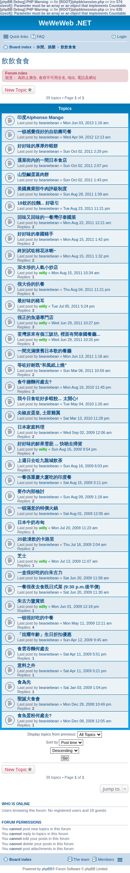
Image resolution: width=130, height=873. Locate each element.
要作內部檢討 (30, 491)
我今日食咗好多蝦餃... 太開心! (47, 398)
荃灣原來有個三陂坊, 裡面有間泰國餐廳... (58, 334)
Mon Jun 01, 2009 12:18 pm (75, 606)
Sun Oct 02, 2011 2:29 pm (85, 151)
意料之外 (26, 665)
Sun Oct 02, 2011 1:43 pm (85, 180)
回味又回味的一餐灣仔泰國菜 (46, 217)
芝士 (21, 555)
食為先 (24, 682)
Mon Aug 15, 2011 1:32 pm (86, 256)
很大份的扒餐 (30, 284)
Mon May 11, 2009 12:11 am (87, 623)
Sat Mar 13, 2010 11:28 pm (86, 418)
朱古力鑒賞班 (30, 601)
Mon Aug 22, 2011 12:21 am (87, 223)
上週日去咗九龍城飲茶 (39, 460)
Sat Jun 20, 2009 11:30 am (86, 592)
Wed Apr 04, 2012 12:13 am (87, 137)
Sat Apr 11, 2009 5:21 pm (84, 671)
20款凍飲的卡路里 (35, 539)
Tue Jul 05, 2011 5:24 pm (72, 306)
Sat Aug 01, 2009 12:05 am (86, 513)
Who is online (16, 804)
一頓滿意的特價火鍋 (37, 508)
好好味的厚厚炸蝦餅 (37, 146)
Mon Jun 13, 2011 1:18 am (86, 356)
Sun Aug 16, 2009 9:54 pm (73, 449)
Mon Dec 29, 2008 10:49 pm (87, 704)
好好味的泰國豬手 (35, 234)
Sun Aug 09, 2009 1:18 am (85, 497)
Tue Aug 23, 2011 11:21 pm (86, 208)
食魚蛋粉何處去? (34, 715)
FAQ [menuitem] (40, 36)
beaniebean (49, 123)
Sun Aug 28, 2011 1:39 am (85, 194)
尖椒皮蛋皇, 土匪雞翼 (38, 412)
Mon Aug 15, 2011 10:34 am (75, 273)
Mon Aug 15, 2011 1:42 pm (86, 239)
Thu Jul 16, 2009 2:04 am (84, 544)
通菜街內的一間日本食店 (42, 160)
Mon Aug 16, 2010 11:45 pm (87, 387)
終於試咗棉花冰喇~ (36, 250)
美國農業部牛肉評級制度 (42, 188)
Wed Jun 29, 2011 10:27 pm (75, 323)
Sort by (65, 742)
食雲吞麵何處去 (33, 648)
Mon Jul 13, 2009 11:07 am (74, 561)
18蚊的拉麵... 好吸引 (38, 203)
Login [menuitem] (122, 36)
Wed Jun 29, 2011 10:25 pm (75, 340)
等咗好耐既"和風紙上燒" (42, 365)
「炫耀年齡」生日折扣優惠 (44, 634)
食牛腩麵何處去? (34, 381)
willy (43, 273)
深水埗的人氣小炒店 (37, 267)
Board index (20, 859)
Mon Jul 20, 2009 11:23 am (74, 528)
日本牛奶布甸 (30, 522)
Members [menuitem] (106, 859)
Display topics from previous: (64, 734)
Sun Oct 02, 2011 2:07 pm (85, 166)
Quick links (19, 36)
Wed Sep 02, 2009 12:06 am (87, 432)
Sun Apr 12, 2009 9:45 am (85, 640)
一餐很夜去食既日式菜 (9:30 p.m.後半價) (58, 586)
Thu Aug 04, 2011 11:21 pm (86, 289)
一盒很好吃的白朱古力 (39, 572)
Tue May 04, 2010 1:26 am (86, 404)
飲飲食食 (15, 61)
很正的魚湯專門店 (35, 317)
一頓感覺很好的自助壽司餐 (44, 131)
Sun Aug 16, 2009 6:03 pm (85, 466)
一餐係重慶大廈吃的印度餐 (44, 477)
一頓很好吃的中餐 (35, 617)
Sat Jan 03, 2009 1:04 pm (85, 687)
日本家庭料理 (30, 427)
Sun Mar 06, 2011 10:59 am (86, 370)
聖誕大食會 (28, 698)
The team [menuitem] (81, 859)
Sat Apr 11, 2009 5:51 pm (84, 654)
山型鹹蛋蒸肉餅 (33, 174)
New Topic (16, 90)
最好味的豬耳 (30, 300)
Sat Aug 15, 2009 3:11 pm (85, 483)
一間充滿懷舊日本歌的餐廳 (44, 351)
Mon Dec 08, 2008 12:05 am (87, 721)
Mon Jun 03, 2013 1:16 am (86, 123)
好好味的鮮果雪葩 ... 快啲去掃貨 (49, 443)
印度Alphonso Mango (40, 117)
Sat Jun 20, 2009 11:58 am (86, 578)
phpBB (47, 869)
